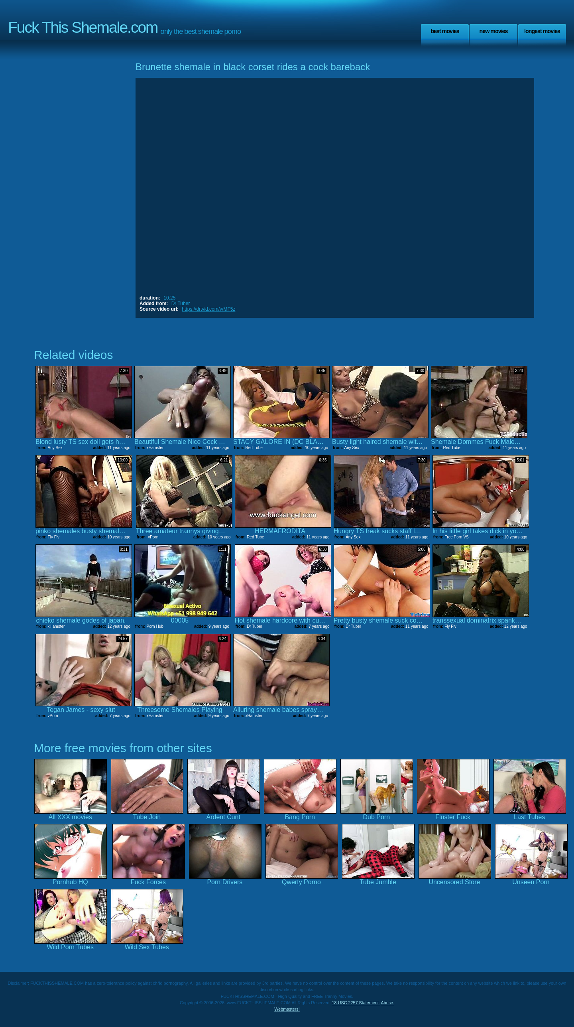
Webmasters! (287, 1009)
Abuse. (387, 1002)
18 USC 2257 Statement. (356, 1002)
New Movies (493, 31)
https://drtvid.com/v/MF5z (208, 309)
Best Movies (445, 31)
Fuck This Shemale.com (83, 27)
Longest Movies (542, 31)
